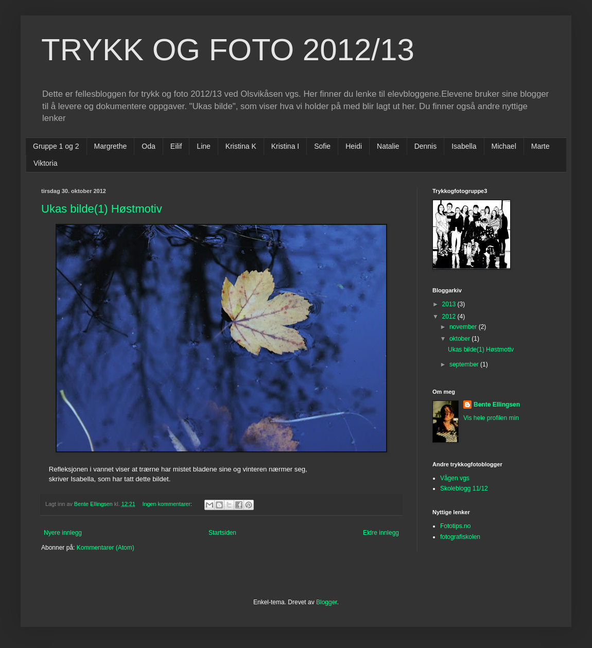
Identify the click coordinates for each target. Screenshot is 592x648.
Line (203, 146)
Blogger (326, 602)
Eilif (176, 146)
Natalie (388, 146)
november (464, 326)
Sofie (322, 146)
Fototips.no (455, 526)
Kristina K (240, 146)
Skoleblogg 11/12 (464, 488)
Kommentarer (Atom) (105, 547)
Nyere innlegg (63, 532)
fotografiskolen (460, 536)
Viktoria (45, 163)
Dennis (425, 146)
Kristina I (285, 146)
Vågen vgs (454, 478)
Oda (148, 146)
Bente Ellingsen (497, 404)
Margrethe (110, 146)
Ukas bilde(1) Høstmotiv (101, 208)
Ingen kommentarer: (168, 504)
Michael (504, 146)
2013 (450, 304)
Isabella (463, 146)
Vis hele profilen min (491, 418)
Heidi (353, 146)
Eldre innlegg (381, 532)
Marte (540, 146)
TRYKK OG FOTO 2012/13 (227, 49)
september (464, 364)
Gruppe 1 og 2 (56, 146)
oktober (460, 338)
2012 (450, 316)
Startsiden (222, 532)
